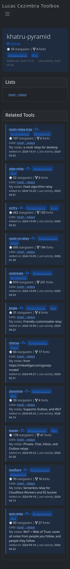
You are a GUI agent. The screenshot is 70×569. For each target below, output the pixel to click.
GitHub (13, 44)
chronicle (16, 391)
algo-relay (16, 169)
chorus (14, 343)
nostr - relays (17, 95)
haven (13, 430)
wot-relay (16, 514)
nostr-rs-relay (19, 238)
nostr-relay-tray (20, 129)
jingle (13, 308)
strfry (13, 208)
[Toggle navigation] (7, 14)
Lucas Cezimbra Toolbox (30, 6)
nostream (16, 273)
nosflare (15, 470)
